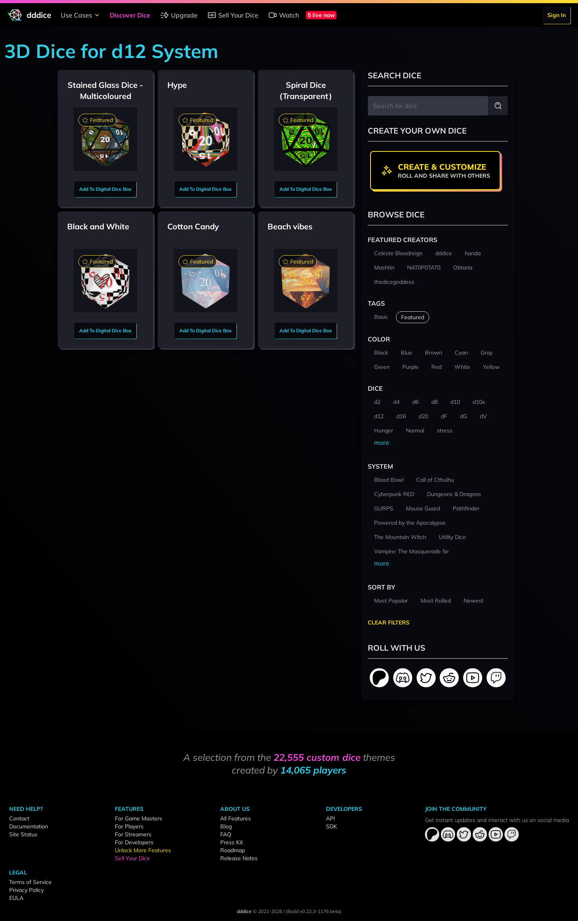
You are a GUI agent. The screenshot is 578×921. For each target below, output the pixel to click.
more (381, 442)
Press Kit (231, 842)
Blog (226, 826)
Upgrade (179, 15)
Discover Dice (130, 15)
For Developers (134, 842)
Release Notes (239, 858)
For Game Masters (138, 818)
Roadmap (232, 850)
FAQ (225, 834)
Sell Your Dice (232, 15)
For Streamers (133, 834)
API (330, 818)
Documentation (28, 826)
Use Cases (81, 15)
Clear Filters (388, 622)
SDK (331, 826)
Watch (283, 15)
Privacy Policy (26, 890)
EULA (16, 898)
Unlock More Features (143, 850)
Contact (19, 818)
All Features (235, 818)
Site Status (23, 834)
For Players (129, 826)
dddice (244, 911)
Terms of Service (30, 882)
